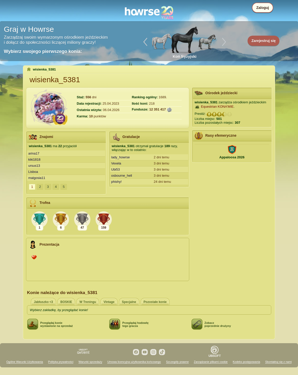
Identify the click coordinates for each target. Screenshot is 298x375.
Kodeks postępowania (246, 361)
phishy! (116, 182)
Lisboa (33, 172)
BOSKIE (66, 302)
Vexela (116, 163)
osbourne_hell (121, 175)
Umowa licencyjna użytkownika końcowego (134, 361)
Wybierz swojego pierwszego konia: (43, 51)
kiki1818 (34, 159)
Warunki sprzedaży (90, 361)
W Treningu (87, 302)
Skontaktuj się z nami (278, 361)
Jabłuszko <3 (43, 302)
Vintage (108, 302)
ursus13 (34, 166)
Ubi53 (115, 169)
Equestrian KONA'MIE (217, 106)
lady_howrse (120, 157)
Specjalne (129, 302)
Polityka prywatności (61, 361)
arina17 (33, 153)
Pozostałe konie (155, 302)
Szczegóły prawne (177, 361)
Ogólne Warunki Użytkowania (24, 361)
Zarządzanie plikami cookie (211, 361)
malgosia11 (36, 178)
